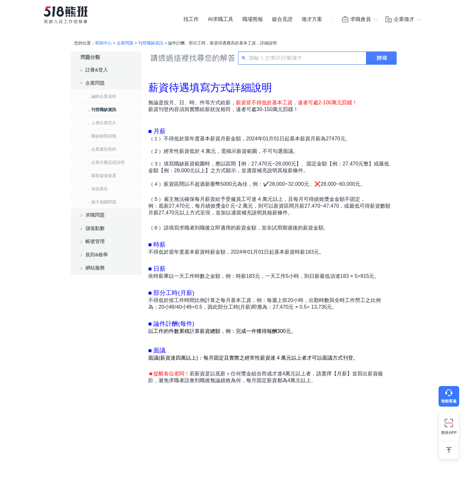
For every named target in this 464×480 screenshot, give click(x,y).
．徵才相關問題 (101, 202)
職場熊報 (252, 19)
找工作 (191, 19)
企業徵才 (399, 19)
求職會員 (356, 19)
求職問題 (95, 215)
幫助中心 (103, 43)
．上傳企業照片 (101, 122)
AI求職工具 (220, 19)
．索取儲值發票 (101, 175)
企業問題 (125, 43)
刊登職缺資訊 (150, 43)
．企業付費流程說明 (106, 162)
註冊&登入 (96, 69)
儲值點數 (95, 228)
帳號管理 (95, 241)
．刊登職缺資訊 (101, 109)
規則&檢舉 (96, 254)
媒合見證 (282, 19)
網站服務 (95, 267)
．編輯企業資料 (101, 96)
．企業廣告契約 (101, 149)
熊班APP (449, 432)
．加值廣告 (97, 188)
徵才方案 (312, 19)
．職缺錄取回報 (101, 136)
